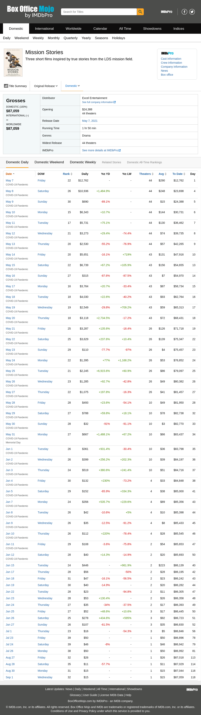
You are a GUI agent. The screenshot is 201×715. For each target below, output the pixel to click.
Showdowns (152, 29)
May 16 (10, 275)
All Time (125, 29)
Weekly (38, 38)
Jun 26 (10, 618)
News (164, 70)
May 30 (10, 423)
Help (128, 695)
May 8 (9, 191)
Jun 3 (9, 470)
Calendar (100, 29)
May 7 (9, 180)
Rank (66, 173)
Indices (178, 29)
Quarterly (71, 38)
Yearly (86, 38)
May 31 (10, 434)
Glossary (75, 695)
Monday (43, 212)
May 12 (10, 233)
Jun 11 (10, 544)
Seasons (101, 38)
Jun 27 (10, 624)
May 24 (10, 360)
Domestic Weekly (83, 162)
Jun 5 (9, 491)
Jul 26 (9, 651)
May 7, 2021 (90, 120)
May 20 (10, 318)
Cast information (171, 58)
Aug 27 (10, 657)
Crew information (171, 62)
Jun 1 (9, 449)
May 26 (10, 381)
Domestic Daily (17, 162)
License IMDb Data (111, 695)
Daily (7, 38)
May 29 (10, 413)
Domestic (16, 29)
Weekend (22, 38)
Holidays (118, 38)
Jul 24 (9, 644)
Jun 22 (10, 591)
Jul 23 (9, 637)
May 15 (10, 265)
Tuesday (43, 222)
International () (17, 115)
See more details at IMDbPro (101, 150)
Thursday (43, 244)
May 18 (10, 296)
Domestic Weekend (49, 162)
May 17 (10, 286)
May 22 (10, 339)
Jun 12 (10, 554)
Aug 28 (10, 664)
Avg (161, 173)
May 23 (10, 349)
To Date (177, 173)
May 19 (10, 307)
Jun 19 (10, 585)
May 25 (10, 370)
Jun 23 (10, 598)
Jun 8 (9, 512)
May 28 (10, 402)
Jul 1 (9, 631)
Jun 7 (9, 501)
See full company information (99, 102)
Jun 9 (9, 523)
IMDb (117, 701)
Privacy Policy (87, 711)
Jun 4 (9, 480)
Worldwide (73, 29)
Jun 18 (10, 578)
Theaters (145, 173)
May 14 (10, 254)
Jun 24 (10, 604)
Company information (174, 66)
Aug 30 (10, 670)
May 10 (10, 212)
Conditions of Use (62, 711)
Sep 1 (9, 677)
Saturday (43, 191)
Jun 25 (10, 611)
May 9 (9, 201)
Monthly (54, 38)
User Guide (90, 695)
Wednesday (45, 233)
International (44, 29)
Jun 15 (10, 565)
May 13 (10, 244)
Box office (167, 74)
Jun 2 (9, 459)
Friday (41, 180)
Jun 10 (10, 533)
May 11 (10, 222)
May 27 (10, 392)
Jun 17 (10, 571)
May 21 (10, 328)
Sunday (42, 201)
